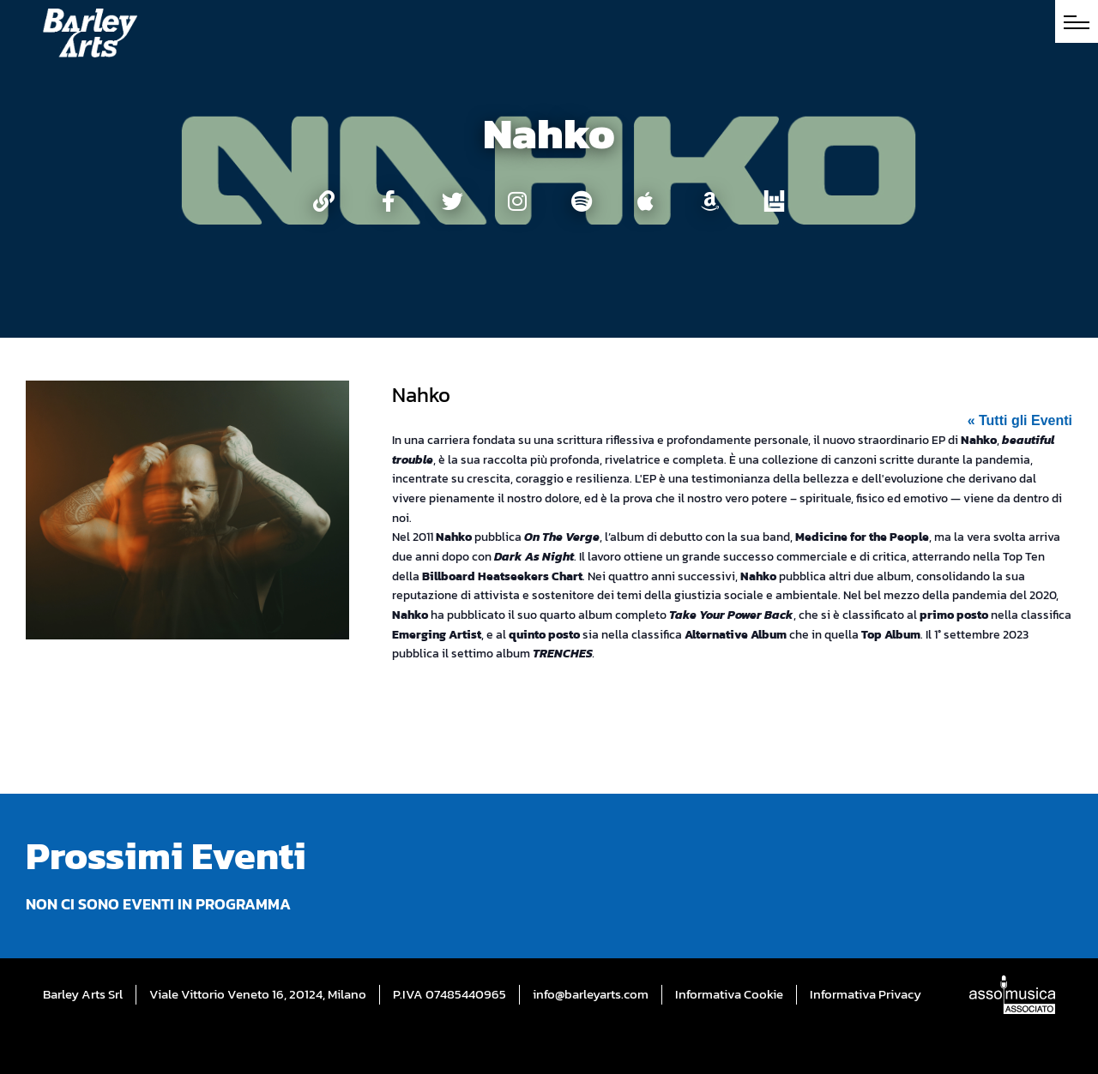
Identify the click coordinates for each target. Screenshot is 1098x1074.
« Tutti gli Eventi (1020, 420)
